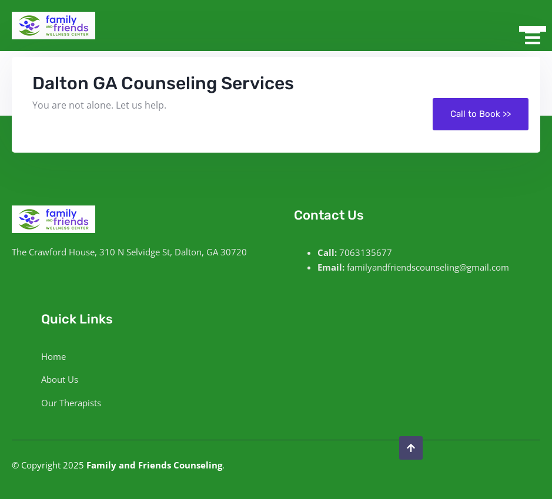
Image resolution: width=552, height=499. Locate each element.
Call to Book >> (480, 114)
